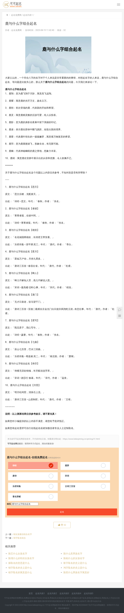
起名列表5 (88, 593)
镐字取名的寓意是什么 (20, 572)
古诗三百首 (70, 486)
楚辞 (67, 465)
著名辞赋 (16, 496)
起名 (62, 512)
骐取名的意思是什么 (19, 563)
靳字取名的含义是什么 (75, 563)
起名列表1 (28, 15)
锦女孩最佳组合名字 (22, 534)
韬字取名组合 (19, 538)
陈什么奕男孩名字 (72, 553)
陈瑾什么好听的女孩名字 (21, 558)
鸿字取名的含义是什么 (75, 567)
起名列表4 (76, 593)
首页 (31, 593)
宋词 (67, 476)
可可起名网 (12, 444)
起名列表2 (52, 593)
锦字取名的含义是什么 (20, 567)
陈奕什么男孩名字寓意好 (76, 572)
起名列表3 (64, 593)
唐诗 (14, 476)
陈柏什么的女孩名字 (74, 558)
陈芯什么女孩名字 (17, 553)
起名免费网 (16, 15)
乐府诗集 (16, 486)
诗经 (14, 465)
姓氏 (9, 504)
